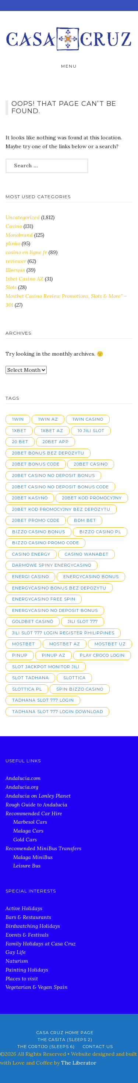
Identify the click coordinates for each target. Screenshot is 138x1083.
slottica (74, 677)
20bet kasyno (30, 497)
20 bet (20, 441)
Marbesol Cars (30, 822)
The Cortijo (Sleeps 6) (46, 1046)
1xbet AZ (52, 430)
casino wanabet (87, 554)
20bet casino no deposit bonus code (60, 486)
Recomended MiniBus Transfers (43, 848)
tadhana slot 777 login (43, 700)
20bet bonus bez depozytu (48, 453)
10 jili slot (91, 430)
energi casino (30, 576)
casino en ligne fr (26, 252)
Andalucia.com (23, 778)
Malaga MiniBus (33, 857)
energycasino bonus (91, 576)
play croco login (102, 655)
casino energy (31, 554)
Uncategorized (23, 217)
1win (18, 419)
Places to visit (22, 978)
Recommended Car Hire (34, 813)
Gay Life (16, 952)
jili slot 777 (83, 621)
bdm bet (85, 520)
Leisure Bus (26, 865)
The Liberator (78, 1062)
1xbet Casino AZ (24, 278)
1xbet (19, 430)
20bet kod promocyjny (92, 497)
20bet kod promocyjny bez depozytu (61, 509)
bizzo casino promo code (45, 542)
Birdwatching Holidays (33, 926)
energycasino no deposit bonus (55, 610)
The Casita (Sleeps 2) (65, 1039)
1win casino (87, 419)
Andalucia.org (22, 787)
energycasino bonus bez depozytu (59, 588)
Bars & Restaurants (28, 917)
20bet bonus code (36, 464)
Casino (14, 226)
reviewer (16, 261)
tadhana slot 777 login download (57, 711)
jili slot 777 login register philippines (63, 632)
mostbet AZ (64, 643)
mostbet (23, 643)
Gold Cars (25, 839)
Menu (69, 66)
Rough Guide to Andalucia (36, 804)
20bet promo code (36, 520)
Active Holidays (24, 908)
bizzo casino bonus (38, 531)
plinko (13, 243)
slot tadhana (30, 677)
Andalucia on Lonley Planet (38, 795)
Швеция (15, 270)
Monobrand (19, 235)
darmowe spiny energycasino (51, 565)
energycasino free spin (43, 599)
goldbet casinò (32, 621)
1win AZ (48, 419)
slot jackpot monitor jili (45, 666)
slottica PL (27, 689)
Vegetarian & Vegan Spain (37, 987)
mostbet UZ (110, 643)
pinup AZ (54, 655)
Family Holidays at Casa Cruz (41, 943)
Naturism (17, 961)
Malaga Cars (28, 830)
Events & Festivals (27, 934)
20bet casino (91, 464)
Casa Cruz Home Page (64, 1032)
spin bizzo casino (79, 689)
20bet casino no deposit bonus (53, 475)
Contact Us (98, 1046)
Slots (11, 287)
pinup (20, 655)
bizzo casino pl (100, 531)
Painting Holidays (27, 969)
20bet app (56, 441)
